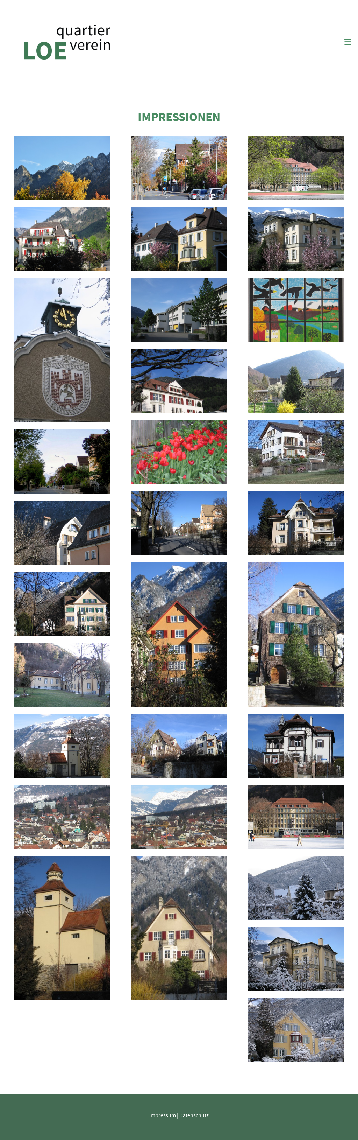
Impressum (162, 1115)
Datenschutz (194, 1115)
